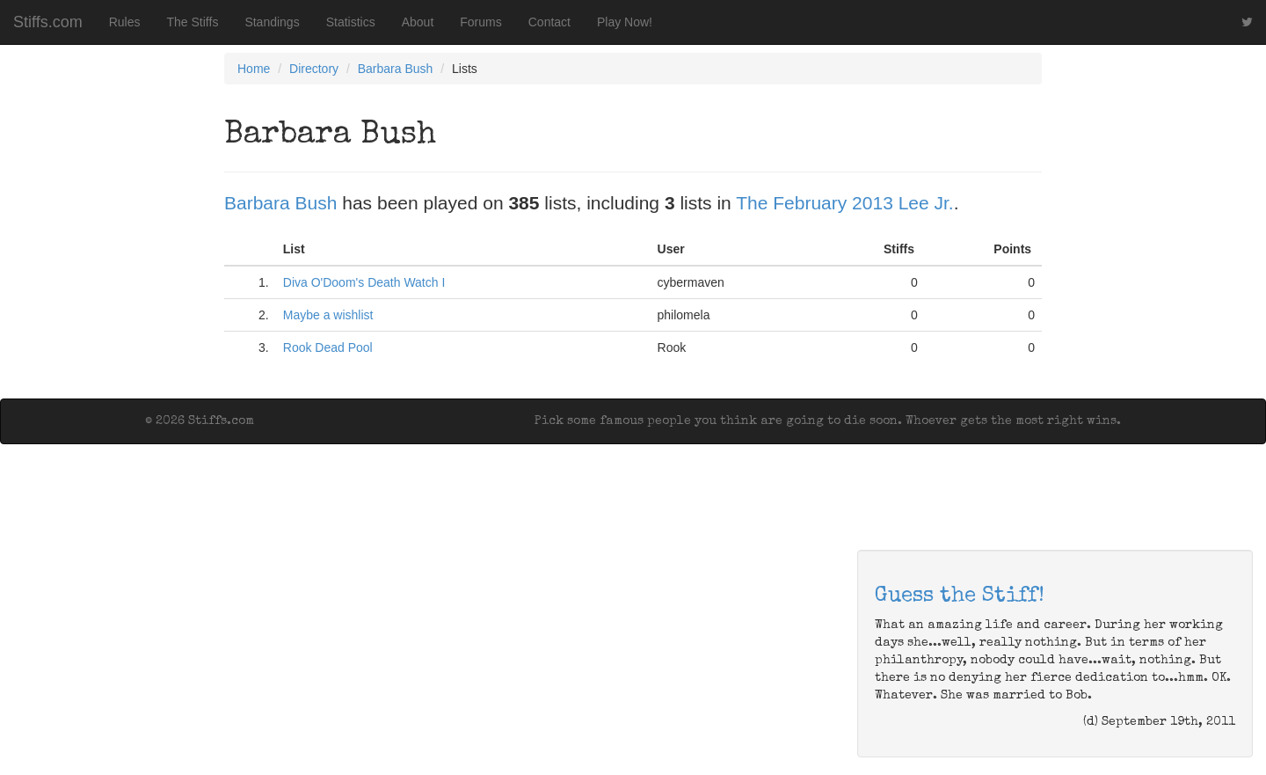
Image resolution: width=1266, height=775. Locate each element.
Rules (125, 22)
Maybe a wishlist (328, 315)
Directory (313, 69)
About (418, 22)
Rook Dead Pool (328, 347)
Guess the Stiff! (959, 596)
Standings (271, 22)
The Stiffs (193, 22)
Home (253, 69)
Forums (480, 22)
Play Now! (624, 22)
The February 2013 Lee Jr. (844, 203)
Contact (549, 22)
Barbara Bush (395, 69)
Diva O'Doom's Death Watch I (364, 282)
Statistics (350, 22)
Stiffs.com (48, 22)
